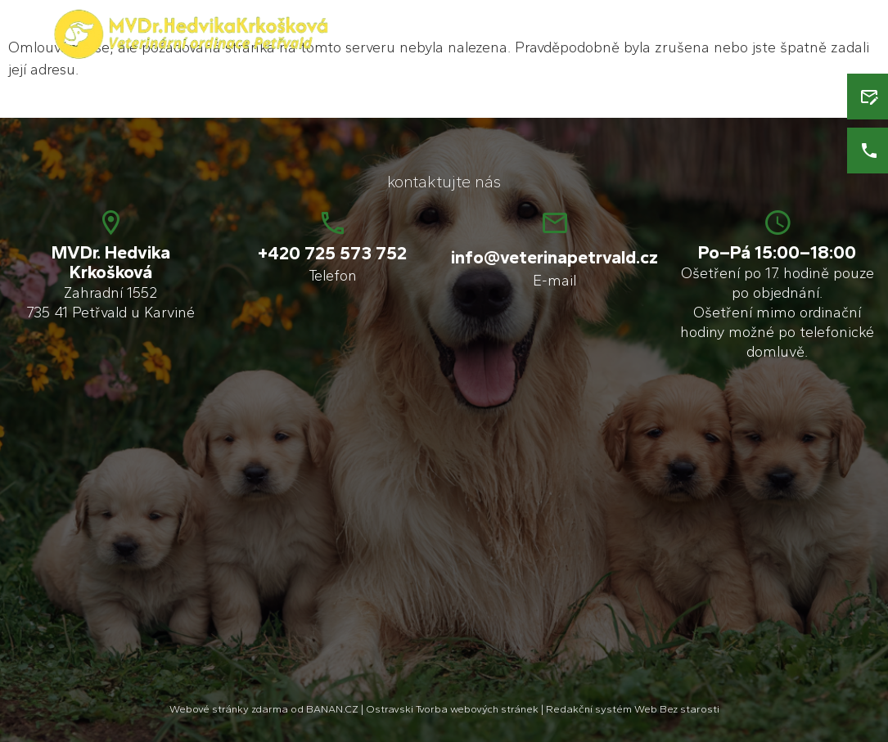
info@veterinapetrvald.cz (554, 257)
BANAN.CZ (332, 709)
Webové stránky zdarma (228, 709)
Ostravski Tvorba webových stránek (452, 709)
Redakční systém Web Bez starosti (632, 709)
